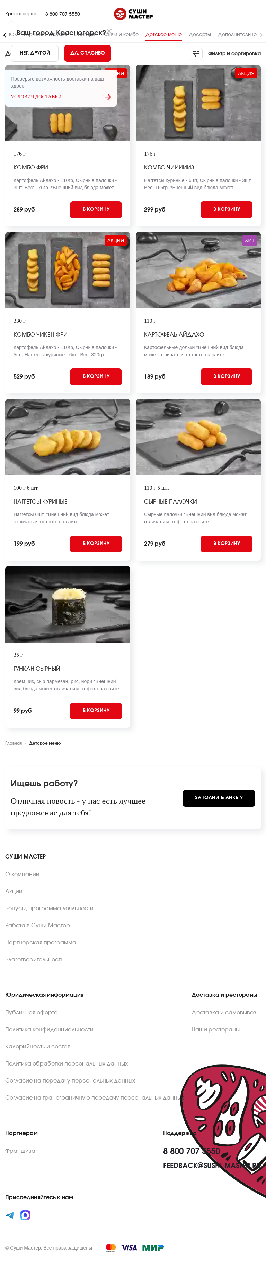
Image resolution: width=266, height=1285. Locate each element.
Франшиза (20, 1151)
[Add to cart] (96, 209)
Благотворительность (34, 959)
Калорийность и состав (38, 1047)
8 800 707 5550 (62, 14)
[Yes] (87, 53)
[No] (35, 53)
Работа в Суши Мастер (37, 925)
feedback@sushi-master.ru (212, 1165)
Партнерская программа (40, 942)
